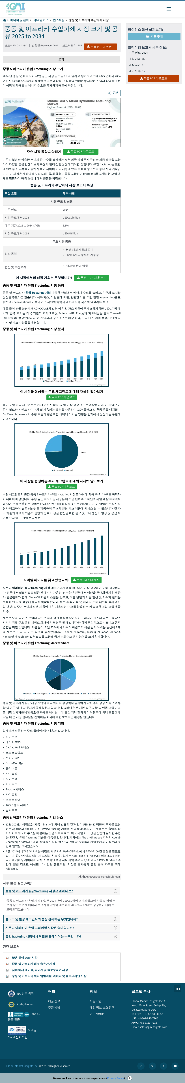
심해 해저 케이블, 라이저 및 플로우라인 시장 (40, 970)
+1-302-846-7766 (148, 1018)
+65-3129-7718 (148, 1023)
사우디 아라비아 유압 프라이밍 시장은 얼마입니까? (62, 928)
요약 (61, 59)
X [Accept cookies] (129, 1078)
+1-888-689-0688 (153, 1014)
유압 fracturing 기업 (38, 293)
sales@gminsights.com (153, 1027)
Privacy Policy (115, 1078)
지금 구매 (154, 36)
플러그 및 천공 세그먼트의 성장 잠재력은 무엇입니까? (62, 919)
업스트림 (58, 20)
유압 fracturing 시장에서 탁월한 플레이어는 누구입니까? (62, 936)
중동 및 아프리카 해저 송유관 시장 (33, 964)
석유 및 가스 (41, 20)
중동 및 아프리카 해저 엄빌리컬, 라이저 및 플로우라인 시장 (49, 976)
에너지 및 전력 (19, 20)
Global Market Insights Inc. (22, 1066)
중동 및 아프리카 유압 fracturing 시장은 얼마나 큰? (62, 891)
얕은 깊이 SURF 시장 (24, 958)
